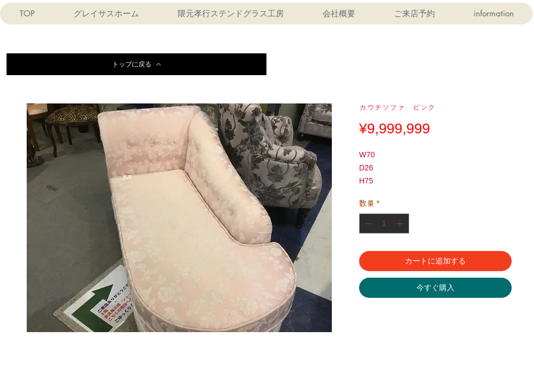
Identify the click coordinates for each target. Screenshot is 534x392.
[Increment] (401, 223)
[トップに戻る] (136, 64)
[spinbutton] (384, 223)
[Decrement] (367, 223)
